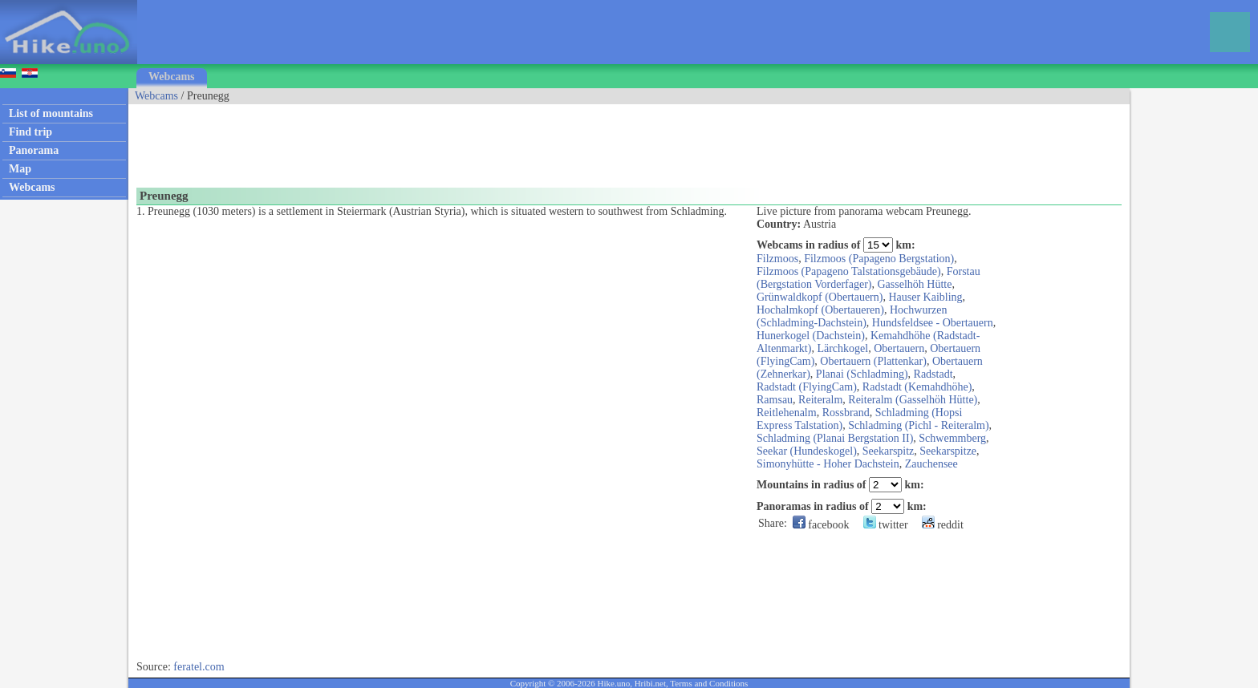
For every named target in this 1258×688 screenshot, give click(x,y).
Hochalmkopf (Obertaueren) (820, 310)
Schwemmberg (952, 438)
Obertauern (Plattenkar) (873, 361)
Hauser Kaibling (925, 297)
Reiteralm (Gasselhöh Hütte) (912, 400)
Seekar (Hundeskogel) (807, 451)
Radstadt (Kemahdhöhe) (917, 387)
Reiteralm (820, 400)
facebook (821, 525)
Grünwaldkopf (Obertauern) (820, 297)
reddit (943, 525)
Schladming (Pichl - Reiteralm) (918, 425)
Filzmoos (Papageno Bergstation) (879, 259)
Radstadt (933, 374)
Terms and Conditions (709, 683)
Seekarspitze (947, 451)
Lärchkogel (842, 348)
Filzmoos (777, 259)
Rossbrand (846, 413)
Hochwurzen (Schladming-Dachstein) (852, 316)
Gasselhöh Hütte (914, 284)
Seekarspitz (888, 451)
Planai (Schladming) (862, 374)
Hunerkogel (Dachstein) (811, 336)
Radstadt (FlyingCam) (807, 387)
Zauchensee (931, 464)
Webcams (171, 77)
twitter (885, 525)
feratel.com (198, 667)
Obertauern (899, 348)
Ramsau (775, 400)
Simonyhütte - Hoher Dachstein (828, 464)
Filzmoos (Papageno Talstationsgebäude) (849, 271)
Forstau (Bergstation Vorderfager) (868, 277)
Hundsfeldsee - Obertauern (932, 323)
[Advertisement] (420, 140)
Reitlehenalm (787, 413)
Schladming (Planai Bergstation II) (835, 438)
